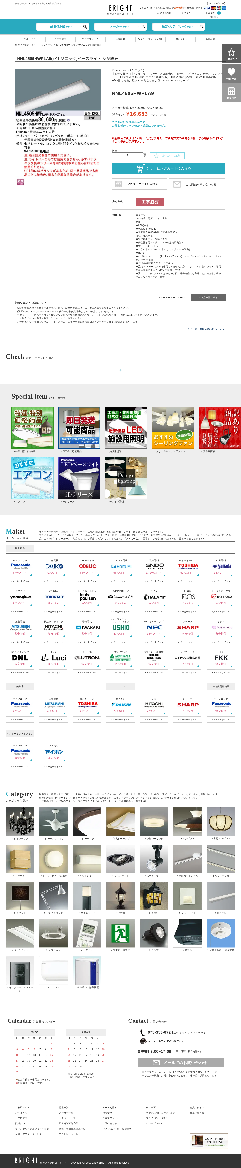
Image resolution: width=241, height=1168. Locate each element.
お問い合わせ (180, 39)
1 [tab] (120, 371)
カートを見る (208, 13)
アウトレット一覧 (68, 1134)
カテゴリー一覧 (67, 1118)
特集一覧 (63, 1107)
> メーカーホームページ (171, 297)
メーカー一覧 (66, 1113)
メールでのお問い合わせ (185, 1063)
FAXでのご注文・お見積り (150, 39)
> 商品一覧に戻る (208, 297)
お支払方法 (21, 1118)
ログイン (186, 13)
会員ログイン (197, 1107)
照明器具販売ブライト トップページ (34, 45)
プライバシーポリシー (158, 1118)
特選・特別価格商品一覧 (72, 1129)
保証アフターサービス (28, 1134)
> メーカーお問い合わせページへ (206, 329)
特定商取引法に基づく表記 (160, 1113)
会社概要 (210, 39)
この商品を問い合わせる (201, 184)
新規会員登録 (164, 13)
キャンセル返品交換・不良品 (32, 1129)
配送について (22, 1123)
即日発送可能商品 (68, 1123)
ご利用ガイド (30, 39)
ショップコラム (154, 1123)
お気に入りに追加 (167, 155)
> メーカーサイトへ (20, 581)
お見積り (120, 39)
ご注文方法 (60, 39)
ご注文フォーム (90, 39)
